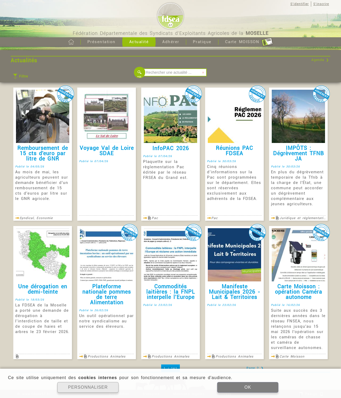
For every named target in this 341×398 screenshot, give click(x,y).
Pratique (202, 41)
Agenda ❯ (320, 60)
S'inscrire (321, 4)
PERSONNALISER (88, 387)
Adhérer (170, 41)
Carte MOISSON (249, 42)
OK (247, 387)
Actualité (139, 41)
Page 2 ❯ (255, 368)
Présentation (101, 41)
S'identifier (299, 4)
